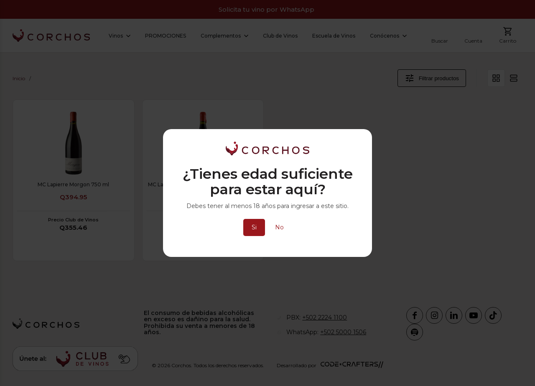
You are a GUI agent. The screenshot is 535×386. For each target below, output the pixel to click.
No (279, 227)
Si (254, 227)
